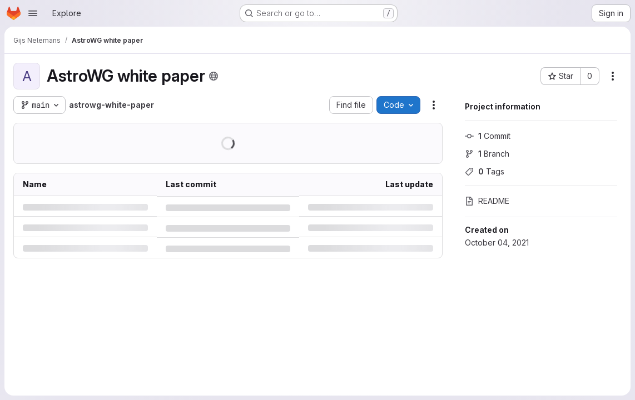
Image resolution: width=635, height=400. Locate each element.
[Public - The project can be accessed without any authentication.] (213, 76)
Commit (487, 136)
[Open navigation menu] (33, 13)
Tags (484, 171)
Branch (487, 153)
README (487, 201)
